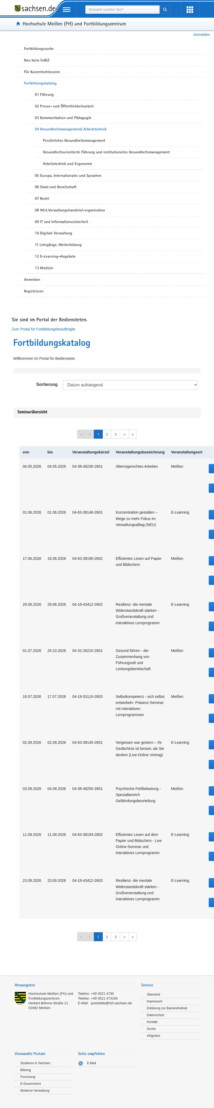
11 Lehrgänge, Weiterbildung (58, 244)
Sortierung (47, 384)
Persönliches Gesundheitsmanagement (74, 140)
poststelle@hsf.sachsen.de (111, 1003)
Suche (151, 1029)
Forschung (27, 1077)
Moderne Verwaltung (34, 1090)
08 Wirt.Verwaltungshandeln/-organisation (70, 210)
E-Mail (91, 1063)
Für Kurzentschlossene (42, 71)
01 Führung (44, 94)
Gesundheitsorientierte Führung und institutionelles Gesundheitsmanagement (106, 152)
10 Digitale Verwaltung (53, 233)
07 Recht (42, 198)
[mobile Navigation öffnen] (66, 10)
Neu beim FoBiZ (37, 60)
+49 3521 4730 (102, 994)
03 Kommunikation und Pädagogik (63, 117)
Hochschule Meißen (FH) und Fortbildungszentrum (74, 23)
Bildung (25, 1070)
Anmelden (201, 34)
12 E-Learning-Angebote (55, 256)
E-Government (30, 1084)
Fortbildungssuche (39, 48)
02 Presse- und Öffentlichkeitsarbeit (64, 106)
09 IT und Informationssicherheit (61, 221)
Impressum (154, 1001)
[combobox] (122, 9)
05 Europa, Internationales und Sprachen (68, 175)
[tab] (75, 985)
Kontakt (152, 1022)
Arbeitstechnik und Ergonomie (67, 163)
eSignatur (153, 1036)
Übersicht (153, 994)
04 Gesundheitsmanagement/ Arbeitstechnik (70, 129)
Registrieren (33, 291)
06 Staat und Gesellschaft (55, 186)
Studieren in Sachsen (35, 1063)
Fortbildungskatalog (40, 83)
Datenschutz (155, 1015)
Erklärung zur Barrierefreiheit (167, 1008)
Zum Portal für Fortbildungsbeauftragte (43, 329)
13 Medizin (44, 268)
